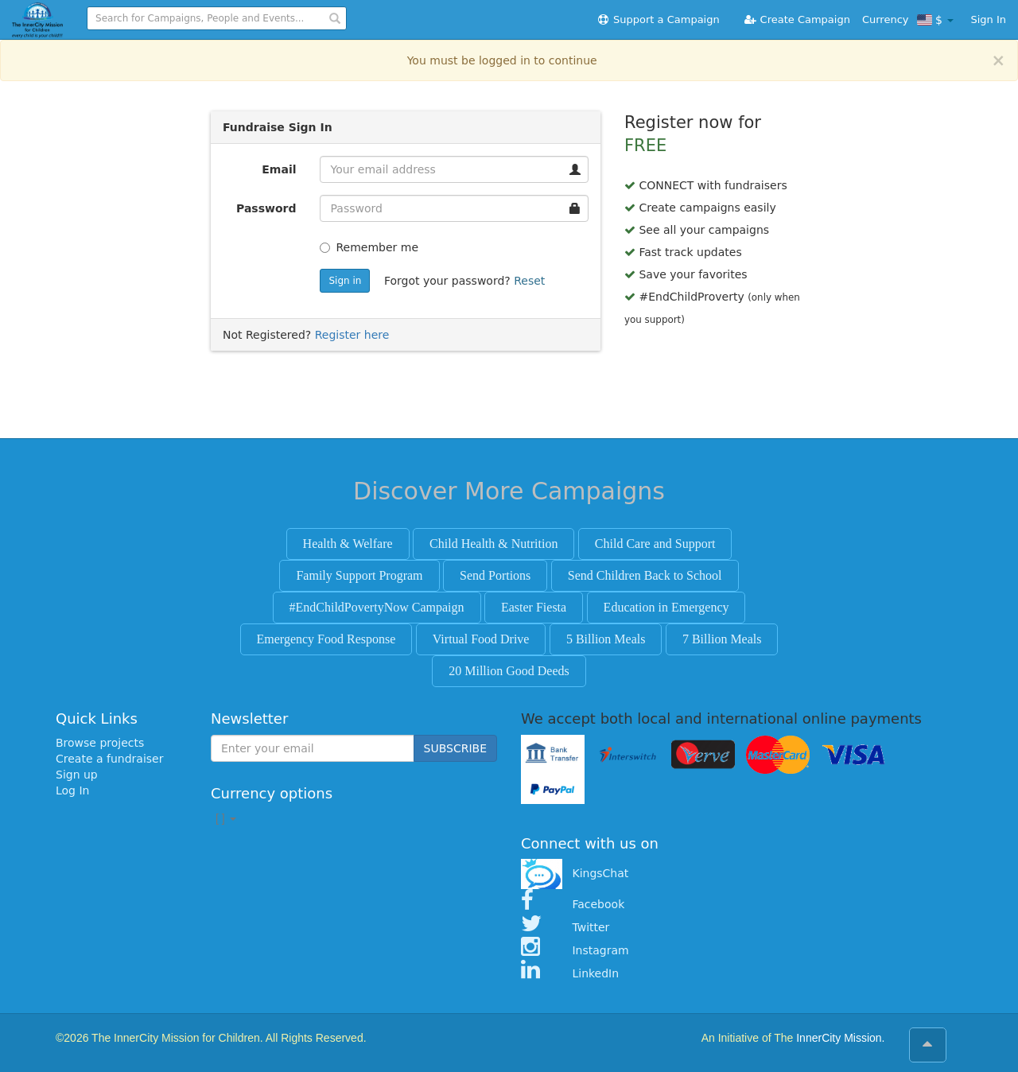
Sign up (77, 774)
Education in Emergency (666, 607)
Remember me (369, 247)
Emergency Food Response (326, 639)
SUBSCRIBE (455, 748)
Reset (529, 280)
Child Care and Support (655, 543)
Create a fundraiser (109, 758)
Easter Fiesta (533, 607)
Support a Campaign (658, 19)
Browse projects (100, 742)
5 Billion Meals (606, 639)
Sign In (988, 19)
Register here (352, 334)
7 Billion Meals (722, 639)
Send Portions (495, 575)
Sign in (344, 280)
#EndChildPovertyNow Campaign (376, 607)
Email (279, 169)
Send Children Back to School (645, 575)
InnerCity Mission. (840, 1037)
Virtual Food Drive (481, 639)
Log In (72, 790)
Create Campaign (797, 19)
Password (266, 208)
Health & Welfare (348, 543)
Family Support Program (359, 575)
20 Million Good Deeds (509, 671)
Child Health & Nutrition (493, 543)
